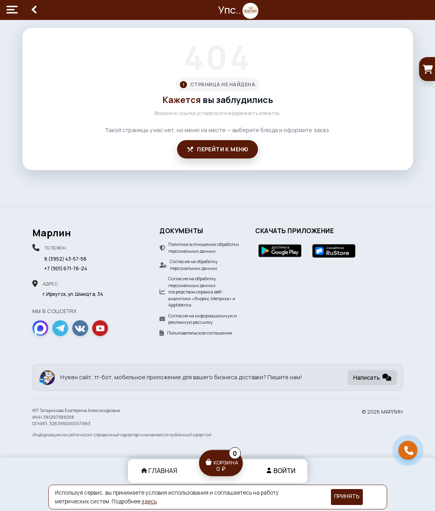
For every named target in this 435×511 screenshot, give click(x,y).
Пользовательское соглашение (195, 333)
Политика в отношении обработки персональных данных (199, 247)
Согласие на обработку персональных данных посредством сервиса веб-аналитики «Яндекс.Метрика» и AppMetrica (197, 291)
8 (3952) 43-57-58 (65, 259)
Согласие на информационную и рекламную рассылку (198, 319)
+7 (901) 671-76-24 (65, 268)
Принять (347, 496)
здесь (149, 501)
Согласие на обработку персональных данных (188, 264)
